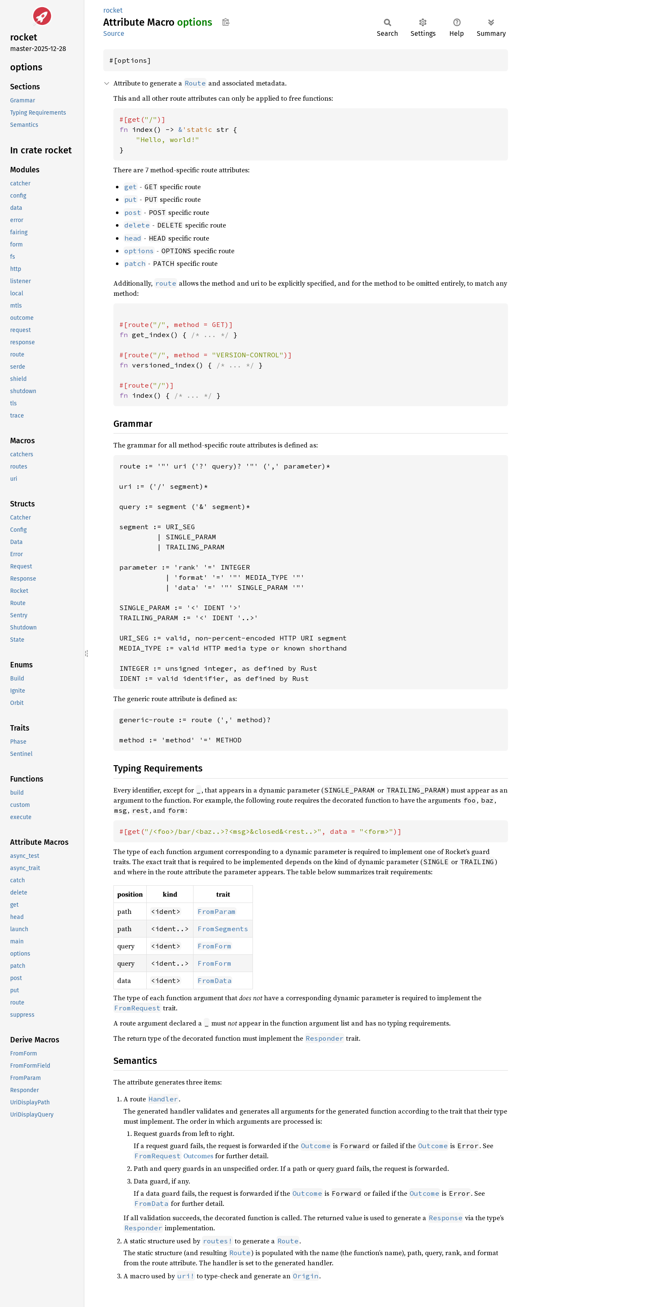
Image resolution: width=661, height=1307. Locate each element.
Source (113, 33)
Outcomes (173, 1155)
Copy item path (226, 22)
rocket (113, 10)
